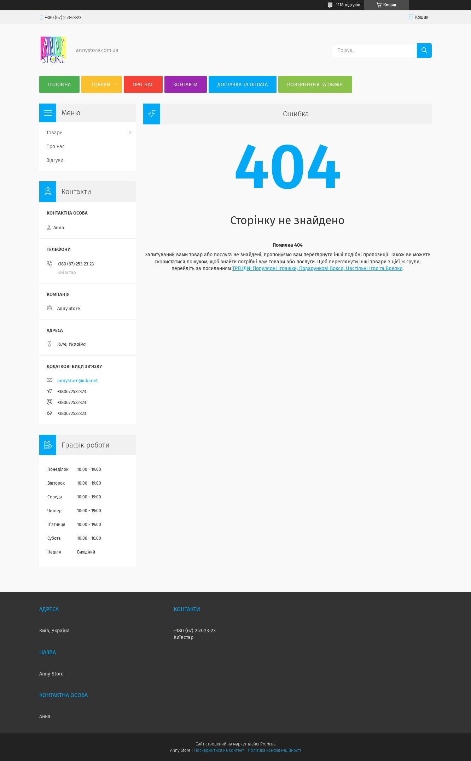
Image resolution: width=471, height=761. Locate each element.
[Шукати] (424, 50)
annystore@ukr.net (77, 380)
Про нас (143, 85)
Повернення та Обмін (315, 85)
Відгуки (54, 160)
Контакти (185, 85)
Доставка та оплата (242, 85)
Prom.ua (267, 744)
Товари (100, 85)
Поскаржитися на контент (219, 750)
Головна (59, 85)
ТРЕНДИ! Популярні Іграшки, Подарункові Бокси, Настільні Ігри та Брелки (317, 268)
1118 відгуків (348, 4)
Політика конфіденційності (274, 750)
